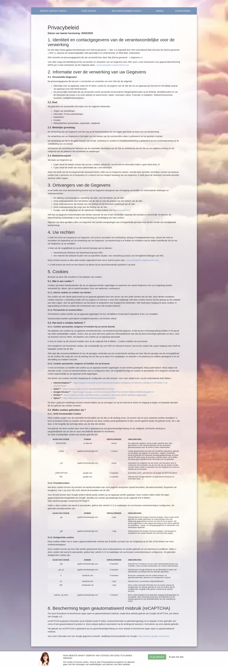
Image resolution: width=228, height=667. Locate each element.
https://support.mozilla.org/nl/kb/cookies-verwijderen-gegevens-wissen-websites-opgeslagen (105, 395)
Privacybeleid (107, 662)
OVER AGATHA (88, 11)
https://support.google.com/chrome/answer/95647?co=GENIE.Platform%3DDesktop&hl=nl (113, 392)
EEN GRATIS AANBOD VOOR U (126, 11)
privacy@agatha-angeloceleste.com (113, 65)
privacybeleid (123, 210)
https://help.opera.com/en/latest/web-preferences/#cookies (89, 398)
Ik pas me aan (176, 657)
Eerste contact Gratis (53, 11)
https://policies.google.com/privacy (153, 636)
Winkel (160, 11)
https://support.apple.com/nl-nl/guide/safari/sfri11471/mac (89, 389)
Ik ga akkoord (157, 657)
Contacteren (182, 11)
